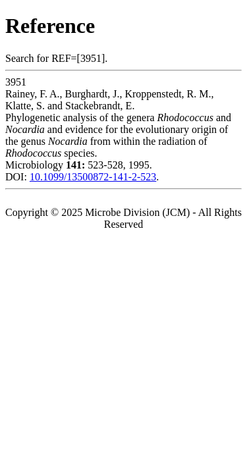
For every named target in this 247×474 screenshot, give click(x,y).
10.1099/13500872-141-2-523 (93, 176)
